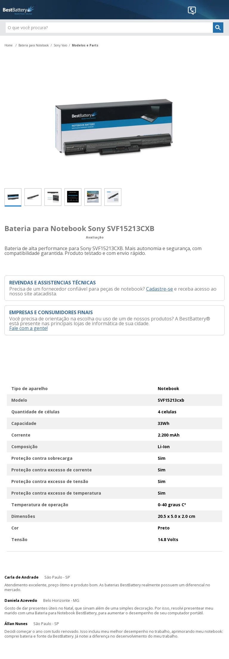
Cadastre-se (159, 289)
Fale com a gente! (28, 328)
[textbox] (114, 27)
